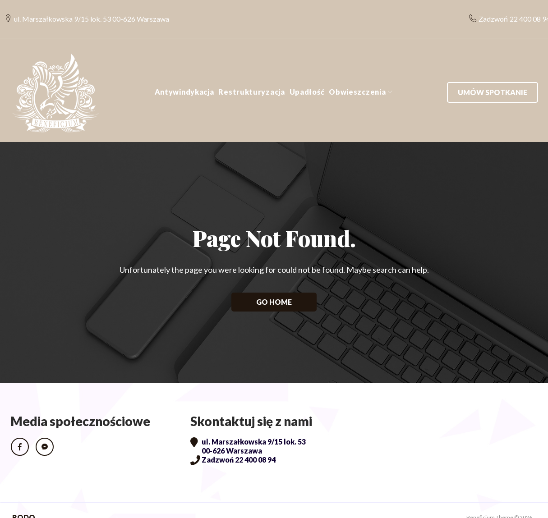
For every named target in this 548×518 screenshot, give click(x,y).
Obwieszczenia (357, 77)
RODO (23, 503)
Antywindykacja (184, 77)
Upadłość (307, 77)
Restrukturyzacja (251, 77)
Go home (274, 287)
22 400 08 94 (524, 11)
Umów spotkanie (492, 77)
